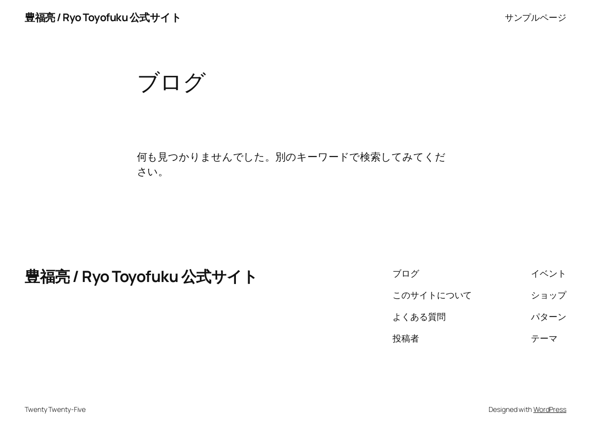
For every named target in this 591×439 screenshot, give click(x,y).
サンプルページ (535, 17)
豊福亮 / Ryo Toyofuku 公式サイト (103, 17)
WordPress (549, 409)
